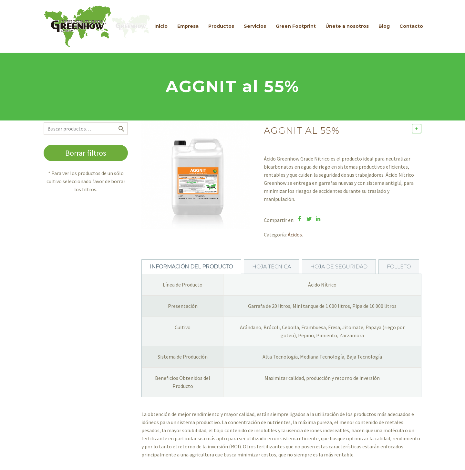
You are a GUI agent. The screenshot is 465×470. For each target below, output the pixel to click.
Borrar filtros (85, 153)
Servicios (255, 26)
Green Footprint (296, 26)
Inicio (161, 26)
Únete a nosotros (347, 26)
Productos (221, 26)
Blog (384, 26)
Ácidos (295, 234)
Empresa (188, 26)
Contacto (411, 26)
